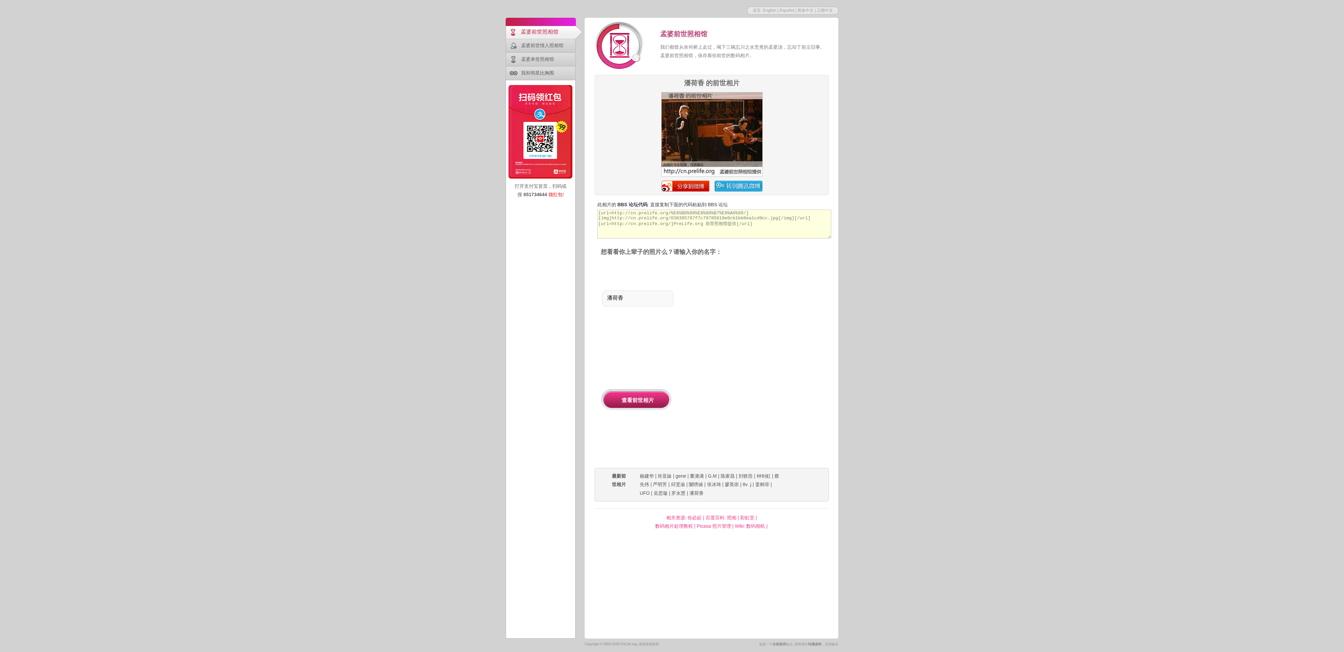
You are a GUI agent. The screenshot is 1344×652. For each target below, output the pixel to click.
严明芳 (660, 484)
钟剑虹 (764, 476)
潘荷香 (696, 493)
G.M (712, 476)
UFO (645, 493)
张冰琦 (714, 484)
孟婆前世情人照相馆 (542, 45)
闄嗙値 (696, 484)
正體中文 (825, 10)
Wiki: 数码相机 (750, 526)
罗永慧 (678, 493)
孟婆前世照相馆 (539, 32)
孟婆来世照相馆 (537, 59)
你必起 (694, 517)
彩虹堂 (747, 517)
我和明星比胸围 (537, 73)
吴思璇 (661, 493)
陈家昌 (728, 476)
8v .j (747, 484)
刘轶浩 (746, 476)
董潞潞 (697, 476)
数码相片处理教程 (674, 526)
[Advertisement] (736, 362)
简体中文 (805, 10)
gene (681, 476)
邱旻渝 (678, 484)
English (769, 10)
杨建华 (647, 476)
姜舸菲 (762, 484)
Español (787, 10)
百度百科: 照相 (721, 517)
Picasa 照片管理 (714, 526)
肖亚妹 (665, 476)
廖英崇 (732, 484)
